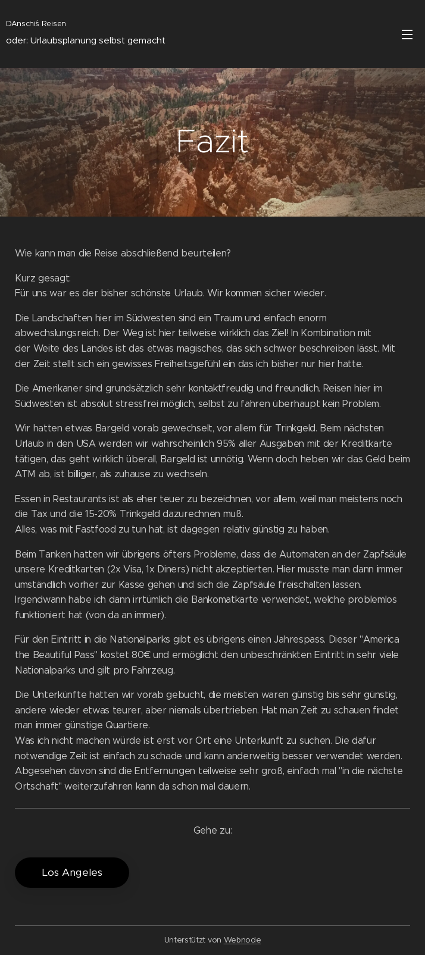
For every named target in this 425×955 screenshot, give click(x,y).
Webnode (242, 940)
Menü (407, 34)
